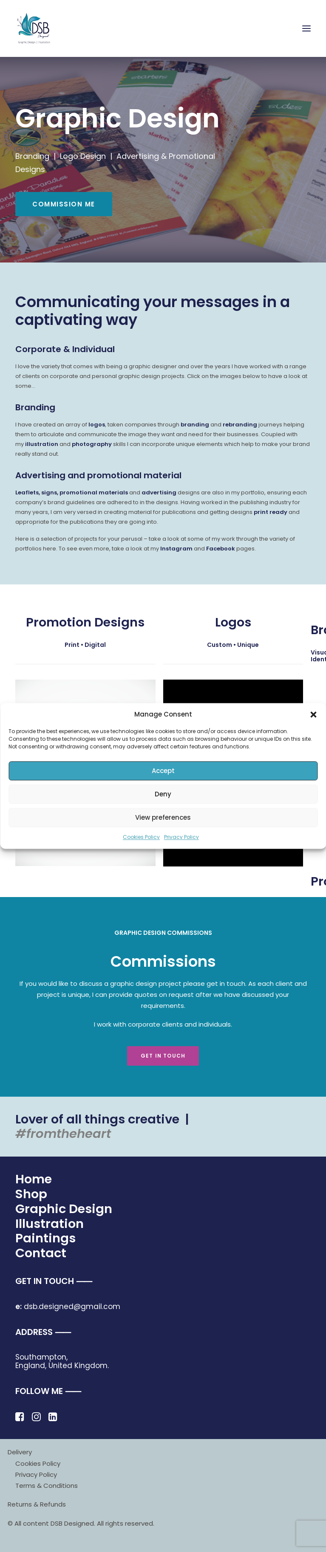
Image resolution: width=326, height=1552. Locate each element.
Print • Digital (85, 645)
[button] (313, 714)
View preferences (163, 817)
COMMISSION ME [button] (63, 204)
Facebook (220, 549)
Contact (40, 1252)
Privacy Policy (181, 837)
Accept (163, 770)
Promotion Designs (85, 622)
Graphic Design (63, 1208)
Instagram (176, 549)
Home (33, 1179)
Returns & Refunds (37, 1504)
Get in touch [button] (163, 1055)
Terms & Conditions (46, 1485)
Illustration (49, 1223)
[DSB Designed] (38, 28)
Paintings (45, 1238)
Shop (31, 1193)
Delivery (20, 1452)
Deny (163, 794)
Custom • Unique (233, 645)
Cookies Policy (141, 837)
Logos (233, 622)
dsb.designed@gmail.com (67, 1306)
